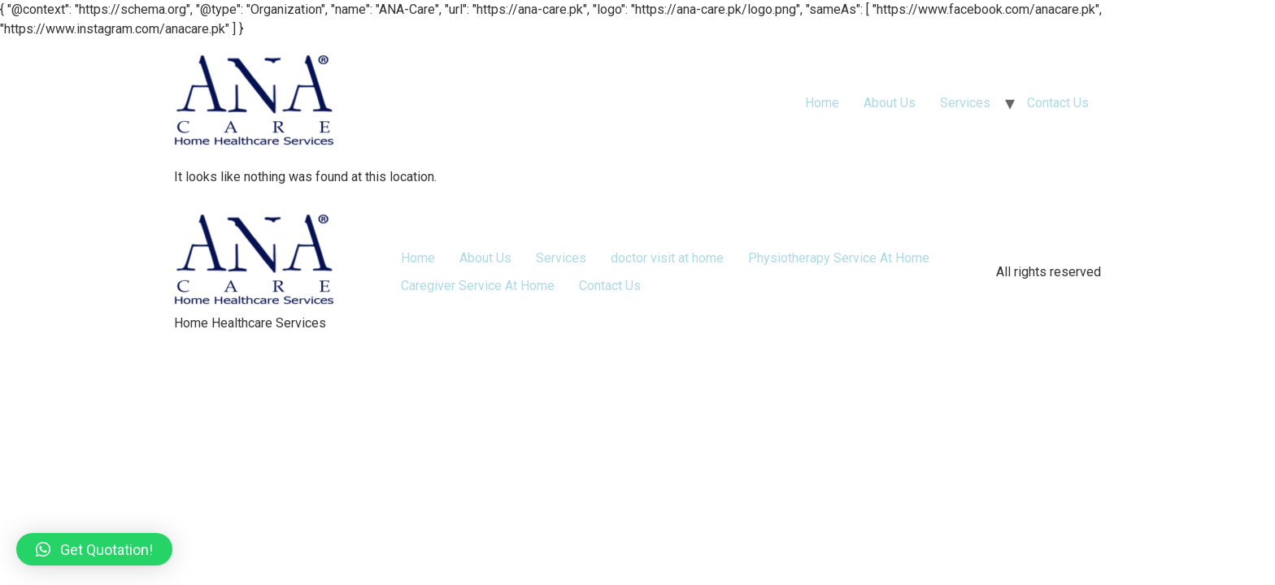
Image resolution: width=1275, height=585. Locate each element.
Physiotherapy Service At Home (838, 258)
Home (822, 102)
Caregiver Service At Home (478, 285)
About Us (890, 102)
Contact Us (1058, 102)
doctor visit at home (667, 258)
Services (965, 102)
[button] (94, 549)
